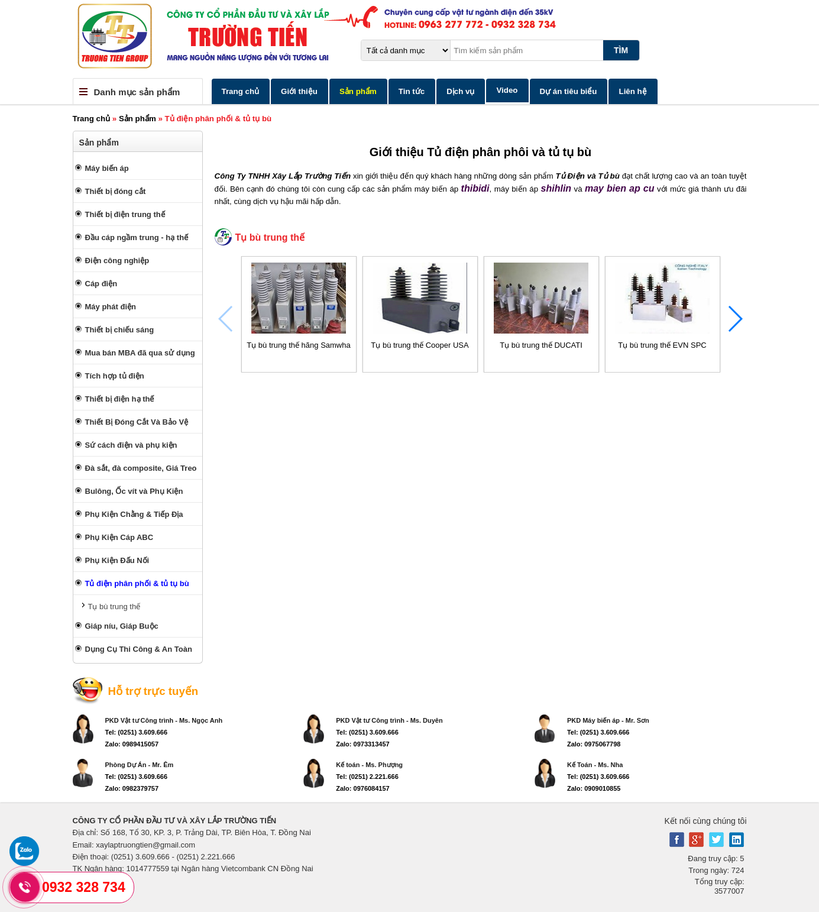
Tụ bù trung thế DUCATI (541, 345)
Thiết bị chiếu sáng (119, 329)
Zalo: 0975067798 (594, 744)
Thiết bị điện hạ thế (119, 398)
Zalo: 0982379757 (132, 788)
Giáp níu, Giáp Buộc (121, 626)
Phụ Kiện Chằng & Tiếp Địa (134, 514)
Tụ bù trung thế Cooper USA (419, 345)
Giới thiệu (299, 91)
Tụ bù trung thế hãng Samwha (298, 345)
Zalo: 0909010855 (594, 788)
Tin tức (412, 91)
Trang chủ (241, 91)
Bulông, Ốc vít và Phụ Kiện (134, 491)
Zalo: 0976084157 (363, 788)
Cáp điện (101, 283)
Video (506, 90)
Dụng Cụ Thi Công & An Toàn (138, 649)
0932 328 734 (83, 887)
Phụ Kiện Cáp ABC (119, 537)
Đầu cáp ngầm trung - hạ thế (137, 237)
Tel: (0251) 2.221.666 (367, 776)
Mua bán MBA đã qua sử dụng (140, 352)
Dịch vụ (460, 91)
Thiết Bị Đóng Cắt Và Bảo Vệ (137, 422)
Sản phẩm (358, 91)
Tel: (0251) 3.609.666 (136, 732)
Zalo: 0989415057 (132, 744)
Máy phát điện (110, 306)
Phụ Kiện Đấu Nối (117, 560)
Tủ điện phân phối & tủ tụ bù (137, 583)
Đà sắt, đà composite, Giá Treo (141, 468)
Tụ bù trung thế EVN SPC (662, 345)
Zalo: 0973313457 (363, 744)
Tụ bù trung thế (114, 606)
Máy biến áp (107, 168)
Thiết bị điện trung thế (125, 214)
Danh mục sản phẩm (137, 92)
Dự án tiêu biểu (568, 91)
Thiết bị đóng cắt (115, 191)
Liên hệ (632, 91)
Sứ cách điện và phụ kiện (131, 445)
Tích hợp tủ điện (114, 375)
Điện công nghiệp (117, 260)
